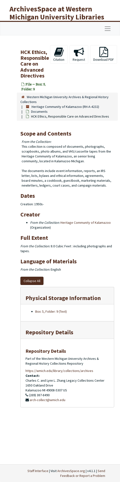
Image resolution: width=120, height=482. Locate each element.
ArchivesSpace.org (71, 471)
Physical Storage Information (63, 298)
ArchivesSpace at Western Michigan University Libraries (56, 12)
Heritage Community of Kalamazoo (85, 222)
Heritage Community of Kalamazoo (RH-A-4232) (65, 106)
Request (79, 54)
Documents (39, 111)
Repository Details (49, 332)
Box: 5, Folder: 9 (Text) (51, 311)
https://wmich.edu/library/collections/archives (59, 371)
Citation (58, 54)
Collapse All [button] (32, 281)
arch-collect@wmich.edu (47, 400)
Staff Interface (37, 471)
